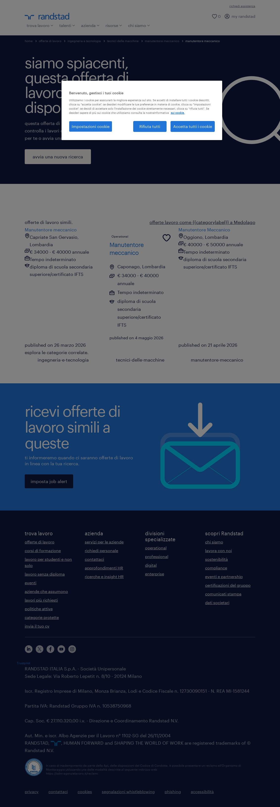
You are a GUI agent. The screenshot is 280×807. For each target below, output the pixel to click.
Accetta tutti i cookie (192, 126)
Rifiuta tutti (149, 126)
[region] (142, 110)
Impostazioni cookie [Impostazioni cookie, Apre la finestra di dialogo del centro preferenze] (90, 126)
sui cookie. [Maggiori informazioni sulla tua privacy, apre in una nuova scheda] (178, 112)
